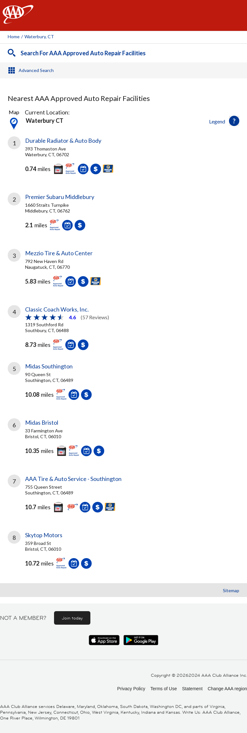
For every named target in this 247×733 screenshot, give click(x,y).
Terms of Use (163, 688)
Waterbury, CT (39, 36)
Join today (72, 618)
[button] (234, 121)
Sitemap (231, 590)
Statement (192, 688)
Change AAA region (227, 688)
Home (14, 36)
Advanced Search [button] (36, 70)
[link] (123, 160)
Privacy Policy (131, 688)
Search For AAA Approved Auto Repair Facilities (83, 53)
